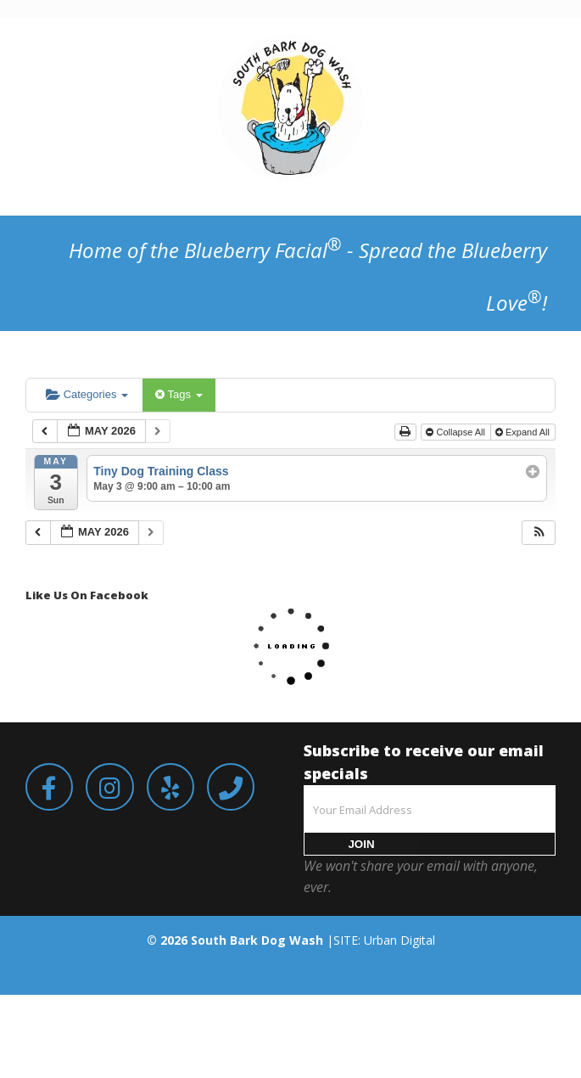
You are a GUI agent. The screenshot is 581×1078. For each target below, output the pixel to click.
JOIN (361, 844)
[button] (539, 532)
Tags (178, 394)
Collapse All (457, 432)
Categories (87, 394)
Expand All (523, 432)
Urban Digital (399, 940)
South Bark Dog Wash (257, 940)
